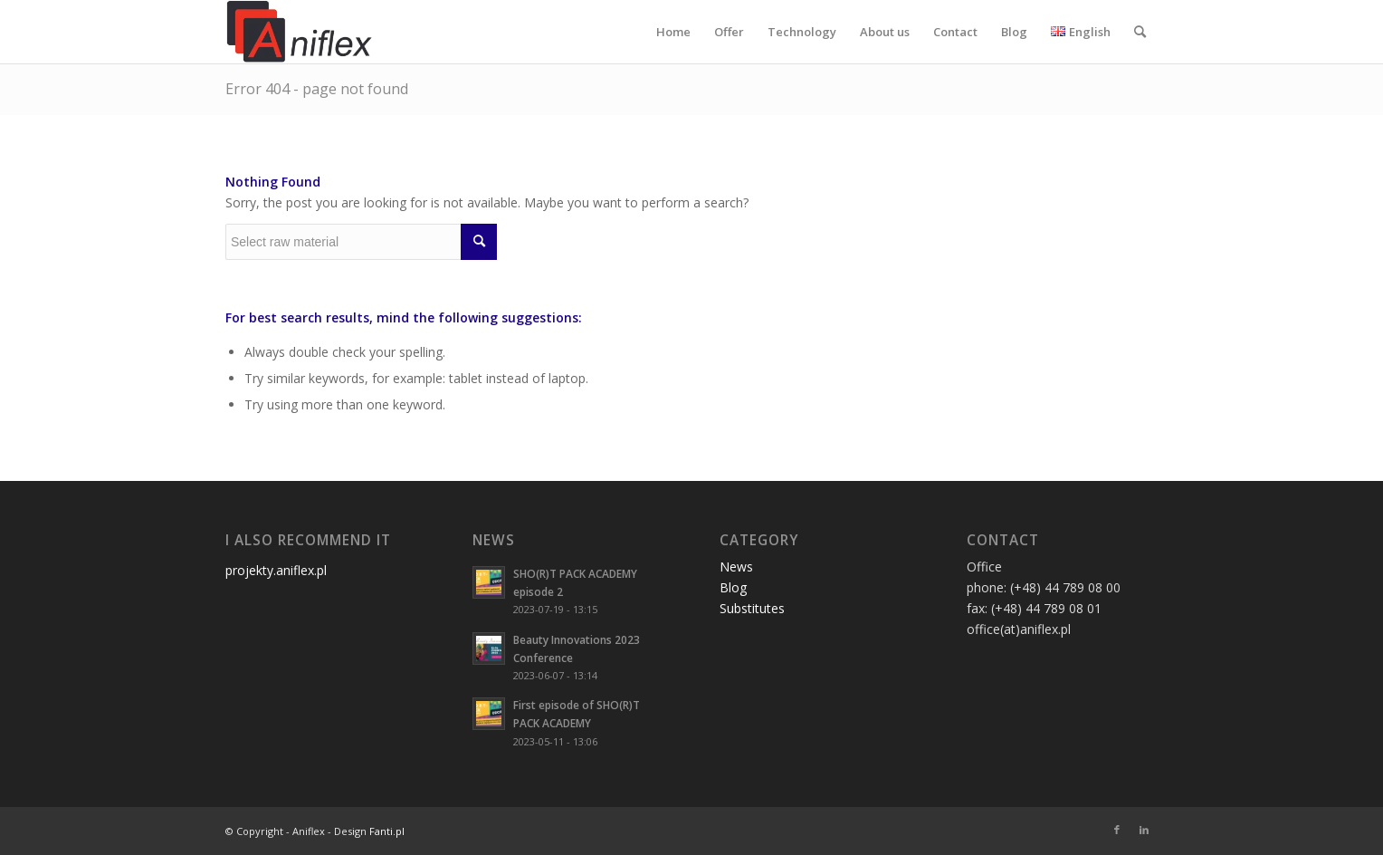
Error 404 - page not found (316, 89)
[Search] (1140, 31)
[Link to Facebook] (1116, 829)
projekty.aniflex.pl (276, 570)
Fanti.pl (387, 831)
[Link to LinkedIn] (1144, 829)
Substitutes (752, 608)
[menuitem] (673, 31)
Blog (733, 587)
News (736, 566)
